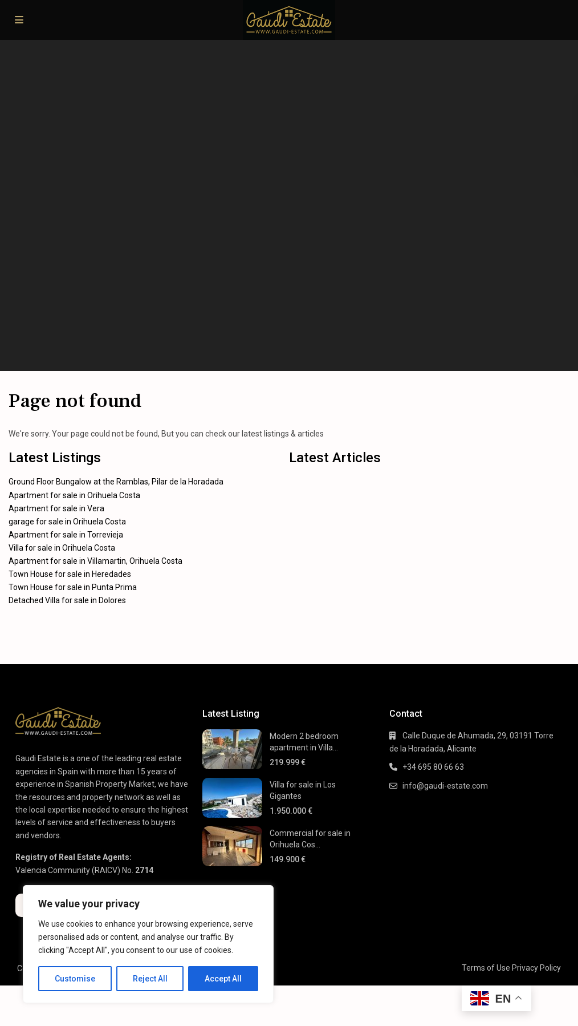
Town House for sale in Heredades (70, 574)
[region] (148, 944)
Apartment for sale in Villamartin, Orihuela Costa (95, 560)
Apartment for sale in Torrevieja (66, 534)
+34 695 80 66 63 (433, 766)
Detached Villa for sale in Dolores (67, 600)
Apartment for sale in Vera (56, 508)
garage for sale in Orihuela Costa (67, 521)
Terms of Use (486, 967)
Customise (75, 978)
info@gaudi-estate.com (445, 785)
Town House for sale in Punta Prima (73, 587)
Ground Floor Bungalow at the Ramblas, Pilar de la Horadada (116, 481)
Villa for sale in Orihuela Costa (62, 547)
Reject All (150, 978)
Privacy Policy (536, 967)
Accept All (223, 978)
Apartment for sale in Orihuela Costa (74, 495)
